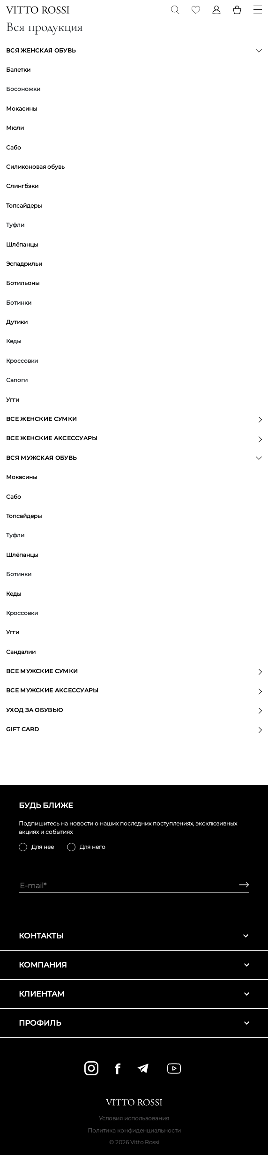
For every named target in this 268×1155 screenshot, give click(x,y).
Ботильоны (22, 282)
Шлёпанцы (22, 244)
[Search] (175, 10)
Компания (134, 964)
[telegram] (143, 1068)
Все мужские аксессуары (52, 690)
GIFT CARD (22, 729)
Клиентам (134, 994)
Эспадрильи (24, 263)
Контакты (134, 935)
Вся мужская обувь (41, 457)
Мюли (15, 127)
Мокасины (21, 108)
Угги (12, 399)
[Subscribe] (240, 885)
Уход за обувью (34, 709)
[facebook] (117, 1068)
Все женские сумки (41, 418)
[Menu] (257, 10)
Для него (92, 846)
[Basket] (237, 10)
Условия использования (134, 1118)
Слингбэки (22, 185)
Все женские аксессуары (52, 438)
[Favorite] (196, 10)
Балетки (18, 69)
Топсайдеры (24, 205)
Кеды (13, 593)
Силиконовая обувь (35, 166)
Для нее (42, 846)
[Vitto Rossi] (37, 10)
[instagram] (91, 1068)
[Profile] (216, 10)
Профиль (134, 1023)
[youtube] (174, 1068)
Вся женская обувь (41, 50)
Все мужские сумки (42, 671)
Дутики (17, 321)
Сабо (13, 147)
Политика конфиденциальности (134, 1130)
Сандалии (21, 651)
